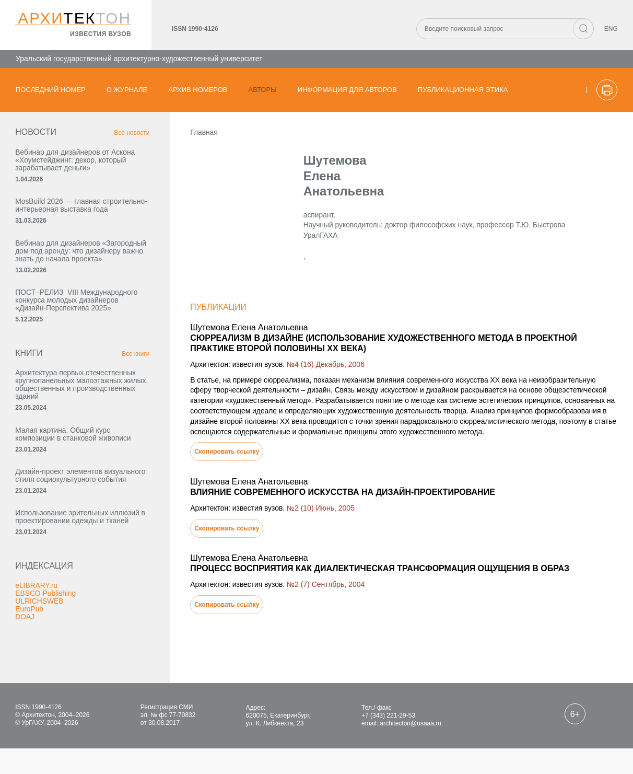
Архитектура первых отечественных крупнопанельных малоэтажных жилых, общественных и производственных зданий (72, 417)
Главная (186, 135)
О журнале (127, 90)
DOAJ (25, 678)
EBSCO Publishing (46, 655)
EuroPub (30, 670)
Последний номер (51, 90)
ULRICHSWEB (40, 663)
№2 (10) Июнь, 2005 (304, 514)
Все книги (116, 382)
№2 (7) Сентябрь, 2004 (309, 590)
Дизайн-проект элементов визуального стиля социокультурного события (61, 524)
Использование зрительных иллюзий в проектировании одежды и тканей (63, 574)
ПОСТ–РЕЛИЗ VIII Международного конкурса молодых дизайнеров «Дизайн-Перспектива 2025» (68, 324)
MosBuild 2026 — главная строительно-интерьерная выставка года (60, 213)
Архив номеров (197, 90)
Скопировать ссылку (209, 457)
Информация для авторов (347, 90)
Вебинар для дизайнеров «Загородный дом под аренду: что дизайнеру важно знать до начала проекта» (67, 266)
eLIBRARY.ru (37, 647)
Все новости (113, 136)
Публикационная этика (463, 90)
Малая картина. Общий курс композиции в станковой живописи (64, 475)
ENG (610, 29)
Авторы (263, 90)
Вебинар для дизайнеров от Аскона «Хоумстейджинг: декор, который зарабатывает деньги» (70, 163)
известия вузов (100, 34)
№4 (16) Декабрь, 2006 (309, 369)
